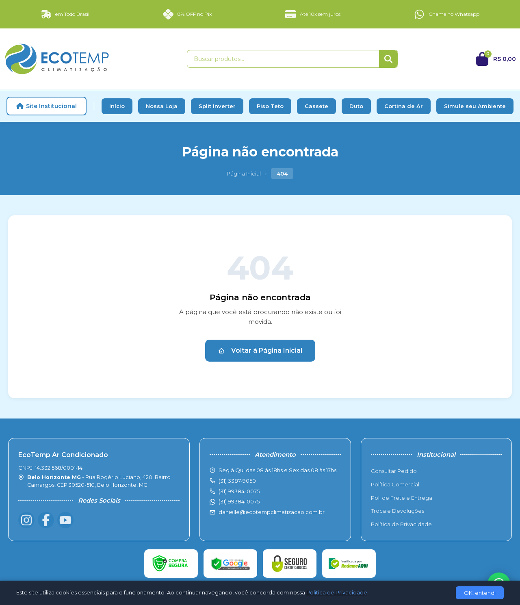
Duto (356, 106)
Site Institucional (46, 106)
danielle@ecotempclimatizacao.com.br (272, 512)
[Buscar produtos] (283, 59)
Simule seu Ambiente (475, 106)
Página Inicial (244, 173)
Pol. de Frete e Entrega (401, 497)
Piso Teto (270, 106)
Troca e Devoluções (397, 510)
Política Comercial (395, 484)
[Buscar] (388, 58)
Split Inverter (217, 106)
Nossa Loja (162, 106)
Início (117, 106)
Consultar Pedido (394, 471)
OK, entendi (480, 593)
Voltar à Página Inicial (260, 350)
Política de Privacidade (401, 524)
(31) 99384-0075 (239, 501)
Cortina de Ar (403, 106)
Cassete (316, 106)
